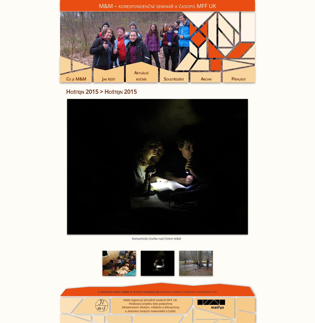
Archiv (206, 79)
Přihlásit (238, 79)
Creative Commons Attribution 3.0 (193, 292)
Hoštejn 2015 (82, 91)
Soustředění (174, 79)
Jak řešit (108, 79)
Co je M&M (76, 79)
